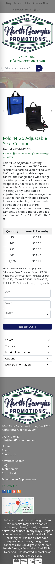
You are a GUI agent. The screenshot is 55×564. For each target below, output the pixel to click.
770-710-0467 (28, 57)
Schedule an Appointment (19, 479)
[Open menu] (49, 68)
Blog (4, 465)
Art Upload (9, 473)
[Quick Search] (18, 68)
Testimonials (10, 469)
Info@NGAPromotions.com (27, 60)
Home (6, 446)
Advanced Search (13, 461)
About (6, 450)
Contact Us (9, 454)
